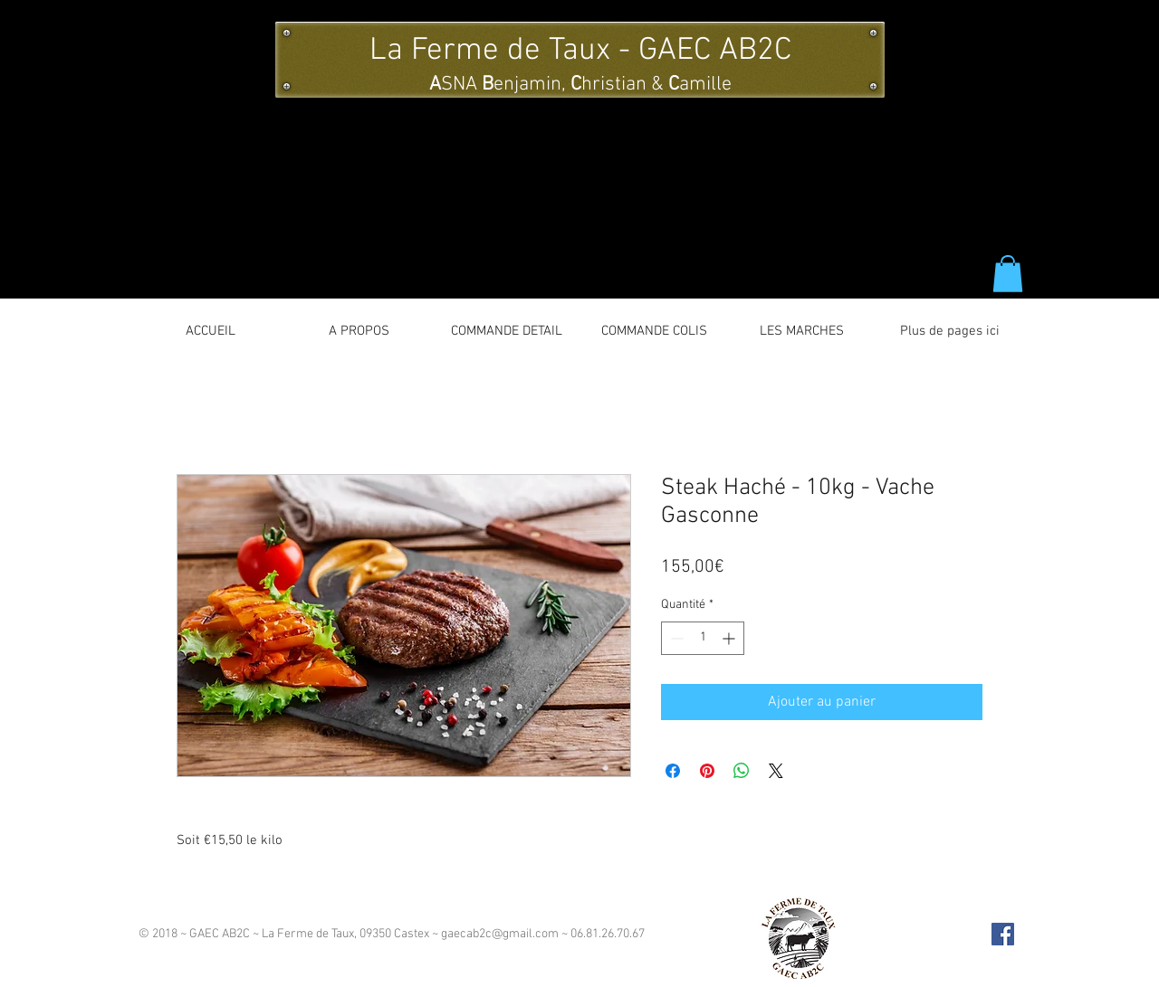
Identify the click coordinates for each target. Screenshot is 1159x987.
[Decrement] (675, 638)
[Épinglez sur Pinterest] (707, 771)
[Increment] (730, 638)
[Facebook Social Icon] (1002, 934)
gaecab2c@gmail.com (500, 934)
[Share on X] (776, 771)
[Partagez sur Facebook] (673, 771)
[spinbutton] (702, 638)
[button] (1007, 273)
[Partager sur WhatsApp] (741, 771)
